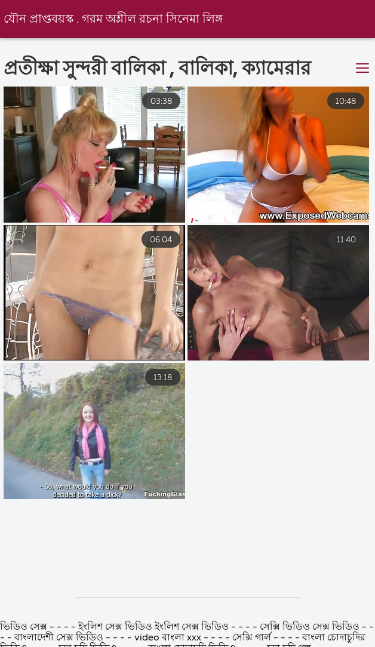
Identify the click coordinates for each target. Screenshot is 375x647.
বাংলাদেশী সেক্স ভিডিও (58, 638)
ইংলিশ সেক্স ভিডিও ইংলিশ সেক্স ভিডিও (154, 627)
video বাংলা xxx (167, 638)
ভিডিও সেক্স (25, 627)
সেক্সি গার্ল (251, 638)
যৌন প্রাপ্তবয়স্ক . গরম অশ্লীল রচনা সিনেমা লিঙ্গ (113, 19)
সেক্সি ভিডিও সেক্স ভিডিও (311, 627)
